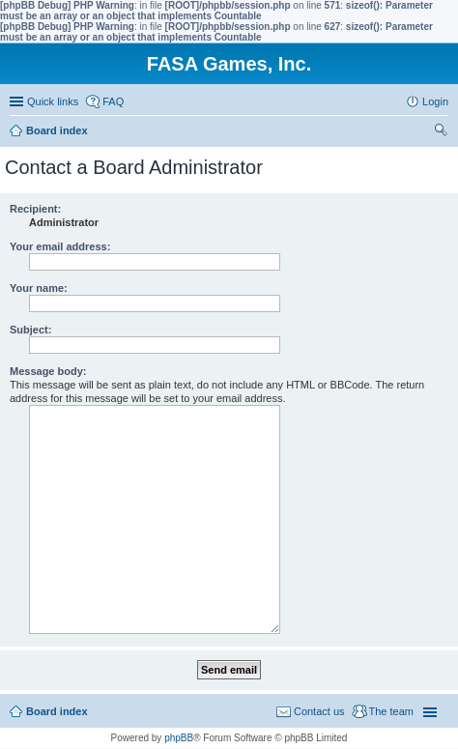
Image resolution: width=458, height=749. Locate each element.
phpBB (178, 738)
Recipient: (35, 209)
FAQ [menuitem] (113, 101)
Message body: (48, 371)
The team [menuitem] (391, 711)
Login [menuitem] (435, 101)
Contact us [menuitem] (319, 711)
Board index (57, 711)
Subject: (30, 329)
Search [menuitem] (440, 132)
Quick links (52, 101)
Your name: (39, 288)
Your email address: (60, 246)
